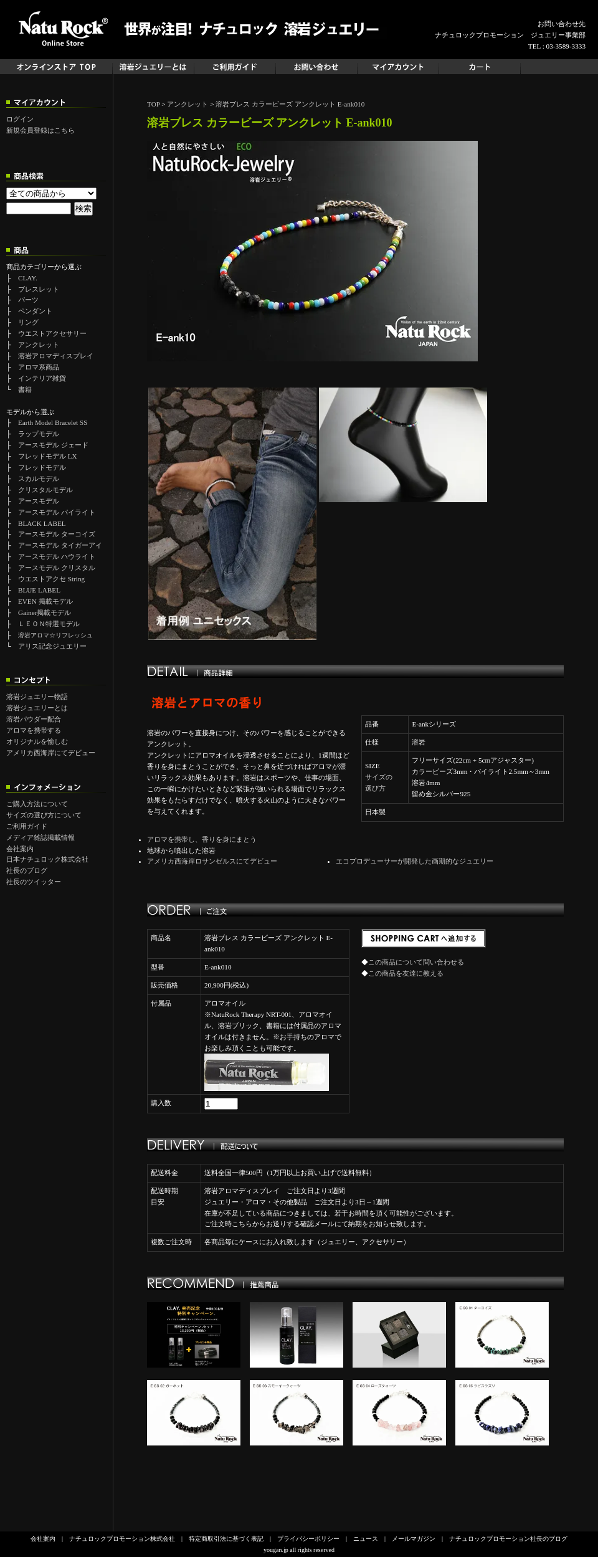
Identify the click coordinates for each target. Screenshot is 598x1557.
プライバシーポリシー (308, 1538)
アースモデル (38, 501)
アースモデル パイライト (56, 512)
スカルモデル (38, 478)
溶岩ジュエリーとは (37, 708)
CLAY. (27, 278)
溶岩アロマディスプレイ (55, 355)
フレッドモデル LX (47, 456)
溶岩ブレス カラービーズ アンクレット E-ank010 (290, 104)
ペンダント (35, 311)
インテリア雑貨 (42, 378)
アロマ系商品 (38, 367)
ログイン (20, 119)
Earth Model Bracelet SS (53, 422)
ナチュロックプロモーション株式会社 (122, 1538)
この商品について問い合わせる (416, 962)
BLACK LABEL (42, 523)
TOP (153, 104)
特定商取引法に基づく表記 (226, 1538)
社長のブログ (26, 870)
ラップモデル (38, 433)
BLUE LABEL (39, 590)
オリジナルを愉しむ (37, 741)
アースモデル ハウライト (56, 556)
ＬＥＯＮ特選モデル (49, 623)
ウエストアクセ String (51, 579)
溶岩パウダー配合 (33, 719)
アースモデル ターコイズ (56, 534)
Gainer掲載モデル (44, 612)
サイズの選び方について (44, 815)
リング (28, 322)
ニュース (365, 1538)
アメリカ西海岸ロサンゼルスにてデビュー (212, 861)
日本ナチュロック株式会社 (47, 859)
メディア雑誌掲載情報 (40, 837)
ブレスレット (38, 289)
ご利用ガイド (26, 826)
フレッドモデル (42, 467)
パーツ (28, 299)
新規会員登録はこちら (40, 130)
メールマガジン (413, 1538)
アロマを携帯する (33, 730)
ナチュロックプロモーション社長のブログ (508, 1538)
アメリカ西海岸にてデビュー (50, 752)
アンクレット (38, 344)
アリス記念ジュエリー (52, 646)
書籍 (25, 389)
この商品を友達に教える (406, 973)
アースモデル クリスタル (56, 567)
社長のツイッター (33, 881)
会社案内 (20, 848)
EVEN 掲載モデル (45, 601)
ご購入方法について (37, 803)
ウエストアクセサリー (52, 333)
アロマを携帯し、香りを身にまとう (202, 839)
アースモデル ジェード (53, 445)
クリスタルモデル (45, 489)
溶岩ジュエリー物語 (37, 696)
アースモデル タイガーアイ (60, 545)
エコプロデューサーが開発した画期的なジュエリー (414, 861)
